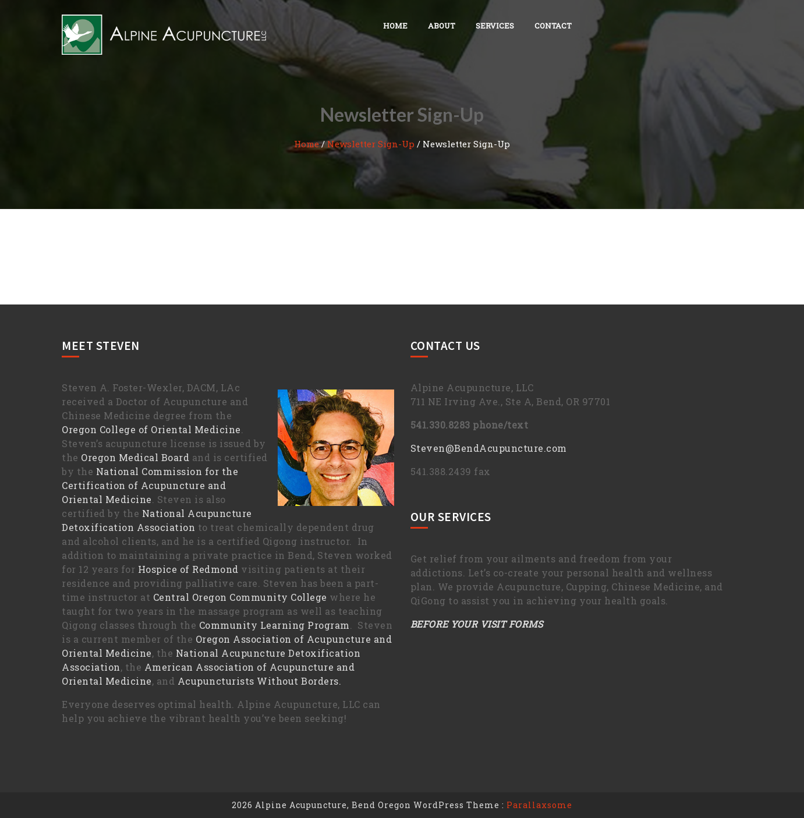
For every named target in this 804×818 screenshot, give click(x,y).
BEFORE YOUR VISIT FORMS (476, 624)
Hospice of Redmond (188, 569)
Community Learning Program (274, 625)
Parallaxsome (539, 804)
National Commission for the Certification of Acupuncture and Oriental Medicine (150, 485)
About (441, 25)
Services (495, 25)
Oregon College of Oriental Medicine (151, 429)
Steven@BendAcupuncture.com (488, 448)
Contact (553, 25)
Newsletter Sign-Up (371, 144)
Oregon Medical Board (135, 457)
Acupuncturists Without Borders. (260, 681)
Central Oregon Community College (240, 597)
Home (395, 25)
